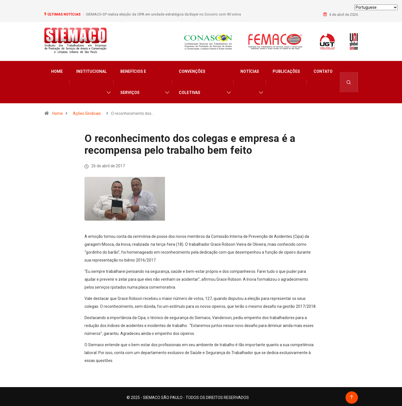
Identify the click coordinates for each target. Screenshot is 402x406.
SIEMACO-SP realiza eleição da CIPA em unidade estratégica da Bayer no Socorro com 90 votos (163, 14)
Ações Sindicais (87, 111)
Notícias (249, 69)
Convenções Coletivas (192, 80)
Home (57, 69)
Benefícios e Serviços (133, 80)
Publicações (286, 69)
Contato (323, 69)
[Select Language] (376, 7)
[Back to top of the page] (351, 395)
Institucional (91, 69)
